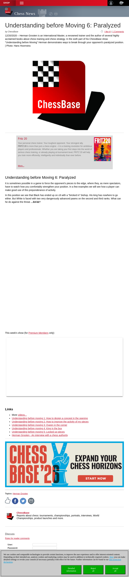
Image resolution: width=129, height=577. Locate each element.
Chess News (24, 14)
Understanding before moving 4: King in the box (37, 428)
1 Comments (118, 31)
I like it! (107, 31)
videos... (22, 415)
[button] (22, 3)
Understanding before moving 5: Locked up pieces (38, 431)
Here (111, 557)
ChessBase (23, 512)
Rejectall (93, 569)
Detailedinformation (71, 569)
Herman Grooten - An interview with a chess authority (40, 435)
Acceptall (115, 569)
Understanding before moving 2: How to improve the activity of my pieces (50, 421)
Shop (6, 3)
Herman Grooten (20, 493)
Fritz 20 (22, 138)
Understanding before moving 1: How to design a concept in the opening (50, 418)
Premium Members (38, 333)
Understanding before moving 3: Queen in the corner (39, 425)
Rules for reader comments (17, 538)
